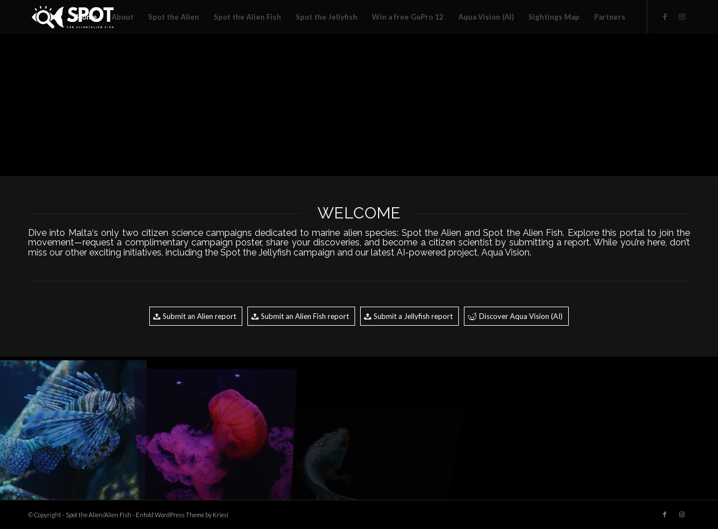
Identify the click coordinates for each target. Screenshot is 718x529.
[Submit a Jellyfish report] (409, 316)
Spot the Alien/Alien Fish (98, 514)
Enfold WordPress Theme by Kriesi (182, 514)
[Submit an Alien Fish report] (301, 316)
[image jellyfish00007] (358, 104)
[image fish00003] (72, 428)
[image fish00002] (502, 104)
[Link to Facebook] (664, 16)
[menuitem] (86, 17)
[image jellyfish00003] (72, 104)
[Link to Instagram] (681, 16)
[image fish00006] (215, 104)
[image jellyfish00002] (645, 104)
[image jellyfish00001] (215, 428)
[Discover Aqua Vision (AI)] (516, 316)
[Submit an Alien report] (195, 316)
